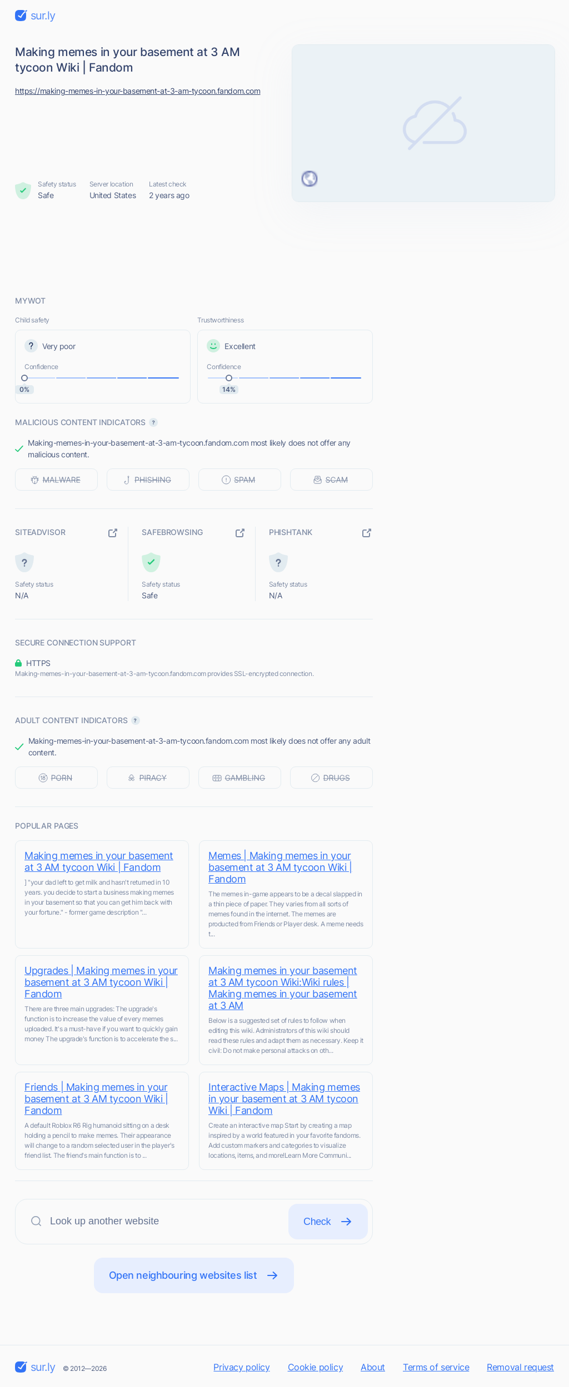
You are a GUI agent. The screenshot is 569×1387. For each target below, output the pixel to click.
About (373, 1367)
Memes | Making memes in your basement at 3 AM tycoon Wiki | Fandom (280, 867)
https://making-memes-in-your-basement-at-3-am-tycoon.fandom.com (138, 90)
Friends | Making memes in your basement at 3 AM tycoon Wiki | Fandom (96, 1098)
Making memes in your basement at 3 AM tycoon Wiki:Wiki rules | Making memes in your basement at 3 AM (282, 988)
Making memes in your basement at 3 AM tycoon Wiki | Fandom (98, 861)
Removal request (520, 1367)
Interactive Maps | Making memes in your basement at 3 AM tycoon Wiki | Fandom (284, 1098)
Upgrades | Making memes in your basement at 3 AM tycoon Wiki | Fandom (101, 982)
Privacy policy (241, 1367)
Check (328, 1221)
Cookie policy (315, 1367)
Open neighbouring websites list (194, 1275)
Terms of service (436, 1367)
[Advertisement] (284, 248)
